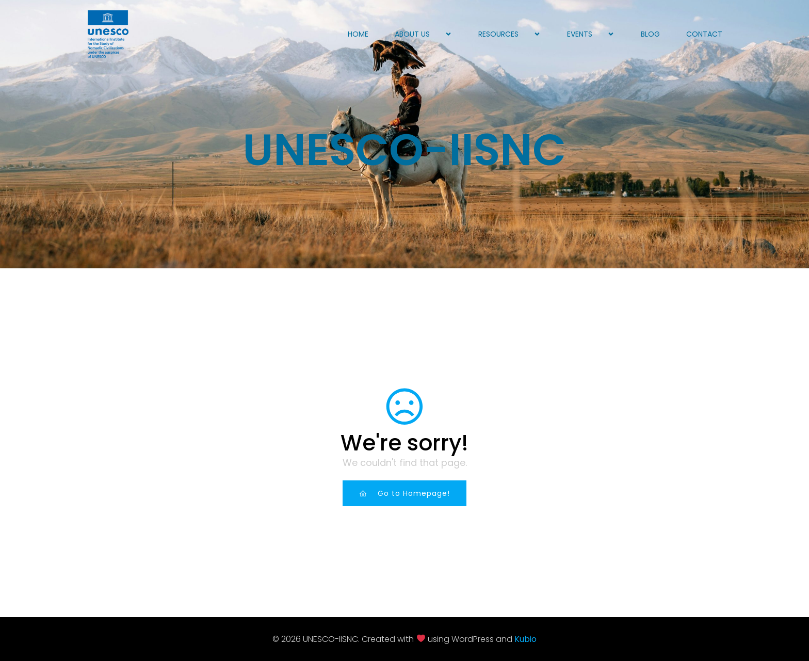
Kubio (525, 639)
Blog (650, 34)
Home (358, 34)
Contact (704, 34)
